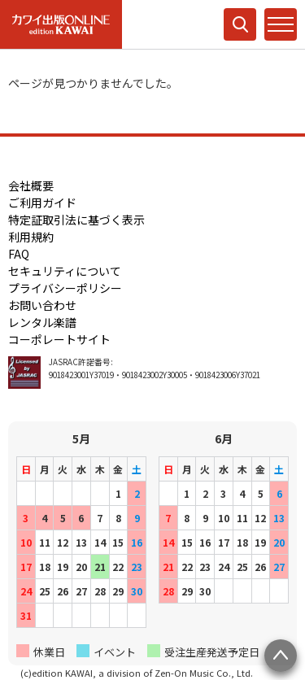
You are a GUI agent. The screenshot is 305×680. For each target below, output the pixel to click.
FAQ (18, 254)
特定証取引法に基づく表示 (76, 219)
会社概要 (31, 185)
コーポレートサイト (59, 339)
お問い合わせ (42, 305)
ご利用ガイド (42, 202)
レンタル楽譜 (42, 322)
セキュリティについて (64, 271)
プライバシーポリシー (65, 288)
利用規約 (31, 237)
